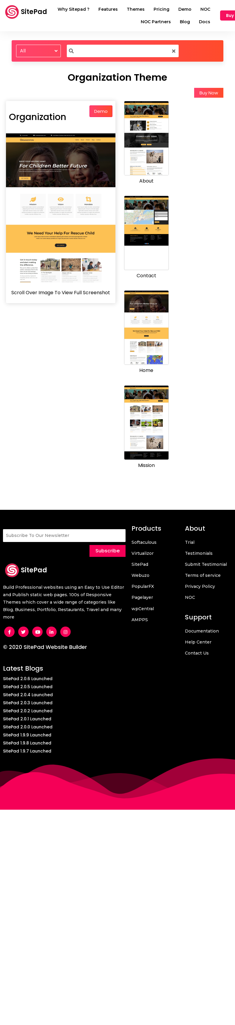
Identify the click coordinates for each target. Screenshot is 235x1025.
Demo (101, 111)
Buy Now (209, 93)
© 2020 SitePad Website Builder (45, 647)
